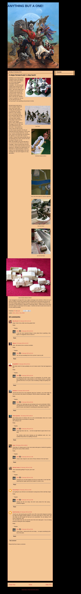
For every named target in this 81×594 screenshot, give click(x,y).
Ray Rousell (16, 321)
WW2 (23, 313)
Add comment (12, 540)
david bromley (16, 512)
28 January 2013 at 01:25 (22, 343)
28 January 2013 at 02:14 (27, 353)
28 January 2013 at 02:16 (27, 375)
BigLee (14, 343)
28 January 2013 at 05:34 (27, 402)
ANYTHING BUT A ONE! (25, 6)
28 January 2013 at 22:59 (27, 499)
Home (30, 584)
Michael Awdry (16, 467)
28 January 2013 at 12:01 (27, 477)
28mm (17, 313)
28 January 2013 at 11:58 (27, 456)
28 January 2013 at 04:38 (23, 390)
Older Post (49, 584)
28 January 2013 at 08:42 (21, 445)
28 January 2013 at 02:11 (24, 364)
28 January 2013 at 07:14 (27, 428)
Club (20, 313)
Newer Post (12, 584)
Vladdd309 (15, 364)
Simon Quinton (16, 415)
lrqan (14, 445)
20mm (13, 313)
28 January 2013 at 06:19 (26, 415)
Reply (14, 325)
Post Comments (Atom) (33, 589)
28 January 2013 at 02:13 (27, 331)
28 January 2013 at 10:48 (26, 467)
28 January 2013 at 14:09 (25, 489)
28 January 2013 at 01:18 (25, 321)
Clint (18, 331)
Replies (16, 328)
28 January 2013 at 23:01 (27, 529)
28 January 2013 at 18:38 (26, 512)
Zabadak (15, 390)
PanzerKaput (16, 489)
